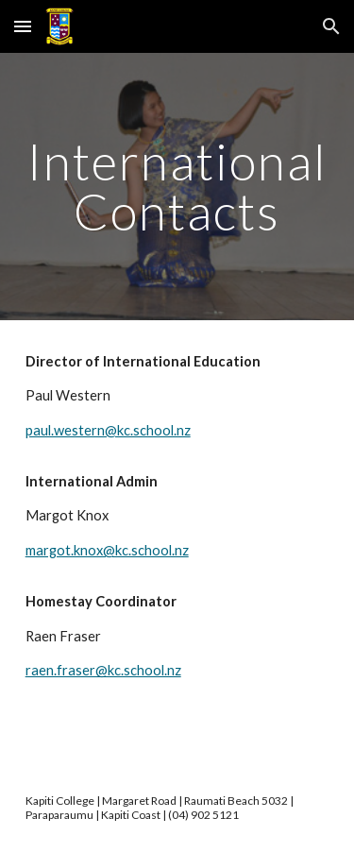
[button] (22, 26)
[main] (177, 186)
